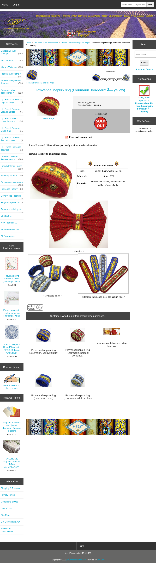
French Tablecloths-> (12, 74)
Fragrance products (12, 202)
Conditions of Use (9, 501)
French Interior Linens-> (12, 167)
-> (12, 91)
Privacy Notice (8, 495)
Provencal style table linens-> (12, 82)
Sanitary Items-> (12, 175)
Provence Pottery (12, 189)
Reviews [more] (11, 367)
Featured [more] (12, 397)
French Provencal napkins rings (75, 42)
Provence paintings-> (12, 210)
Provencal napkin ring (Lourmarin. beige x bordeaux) (77, 353)
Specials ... (6, 216)
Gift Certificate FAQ (10, 521)
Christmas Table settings (12, 52)
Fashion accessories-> (12, 183)
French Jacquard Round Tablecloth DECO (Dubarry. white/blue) (11, 339)
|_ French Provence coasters (12, 148)
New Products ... (9, 222)
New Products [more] (11, 247)
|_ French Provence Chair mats (12, 129)
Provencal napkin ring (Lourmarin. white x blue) (78, 396)
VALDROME (12, 60)
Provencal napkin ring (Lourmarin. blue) (43, 396)
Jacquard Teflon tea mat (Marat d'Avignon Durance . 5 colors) (11, 419)
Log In (16, 4)
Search (144, 44)
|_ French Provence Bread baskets (12, 110)
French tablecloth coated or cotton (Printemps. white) (12, 304)
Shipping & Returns (10, 488)
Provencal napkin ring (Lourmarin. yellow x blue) (43, 351)
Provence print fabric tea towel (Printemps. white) (12, 270)
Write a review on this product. (11, 381)
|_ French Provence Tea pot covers (12, 139)
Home (5, 4)
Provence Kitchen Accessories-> (12, 158)
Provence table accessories (46, 42)
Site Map (5, 515)
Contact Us (6, 508)
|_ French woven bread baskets (12, 120)
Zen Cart (100, 560)
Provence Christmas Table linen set (112, 345)
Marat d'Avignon (12, 67)
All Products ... (8, 236)
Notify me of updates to (144, 99)
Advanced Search (144, 69)
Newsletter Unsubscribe (7, 530)
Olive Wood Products (12, 197)
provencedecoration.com (76, 560)
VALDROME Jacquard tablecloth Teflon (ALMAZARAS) (11, 454)
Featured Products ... (11, 229)
